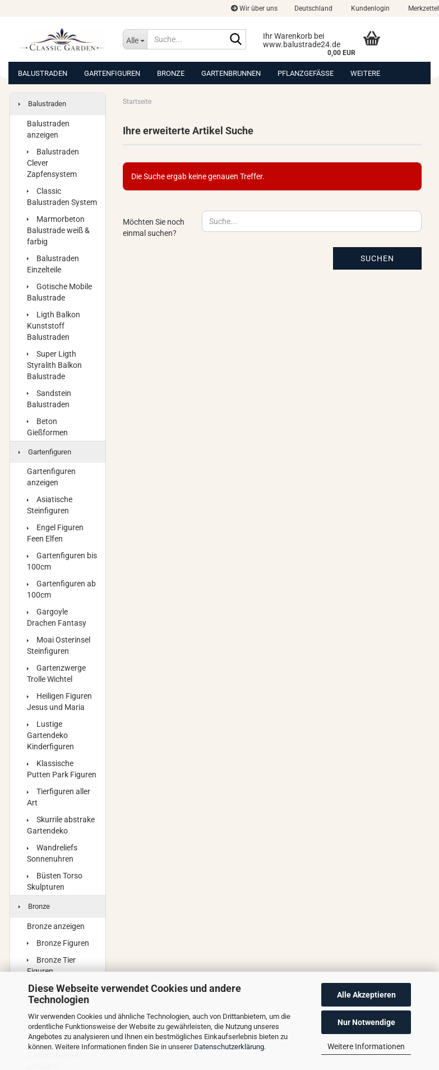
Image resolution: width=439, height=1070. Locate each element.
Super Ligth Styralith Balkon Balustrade (54, 365)
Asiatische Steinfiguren (49, 505)
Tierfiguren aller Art (58, 797)
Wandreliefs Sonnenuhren (52, 853)
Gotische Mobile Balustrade (59, 292)
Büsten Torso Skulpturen (54, 881)
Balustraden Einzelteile (53, 264)
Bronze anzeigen (56, 926)
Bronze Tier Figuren (51, 965)
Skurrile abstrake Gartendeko (61, 825)
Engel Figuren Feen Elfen (55, 533)
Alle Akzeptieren (366, 994)
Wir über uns (254, 8)
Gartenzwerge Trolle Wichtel (56, 673)
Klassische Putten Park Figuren (61, 769)
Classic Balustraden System (62, 196)
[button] (313, 8)
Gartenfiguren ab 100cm (61, 589)
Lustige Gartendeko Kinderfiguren (50, 735)
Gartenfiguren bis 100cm (62, 561)
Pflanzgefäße (306, 73)
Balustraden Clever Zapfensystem (53, 163)
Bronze (170, 73)
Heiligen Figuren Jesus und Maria (59, 701)
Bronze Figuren (58, 943)
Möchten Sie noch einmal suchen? (153, 227)
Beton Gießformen (47, 427)
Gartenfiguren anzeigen (51, 477)
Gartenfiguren (112, 73)
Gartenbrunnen (231, 73)
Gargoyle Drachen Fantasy (56, 617)
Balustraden (42, 73)
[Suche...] (135, 39)
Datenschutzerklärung (229, 1046)
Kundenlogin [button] (369, 8)
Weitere (365, 73)
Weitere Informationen (366, 1046)
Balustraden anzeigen (48, 129)
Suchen (377, 258)
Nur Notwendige (366, 1022)
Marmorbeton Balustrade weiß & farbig (58, 230)
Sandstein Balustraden (49, 399)
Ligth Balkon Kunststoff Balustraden (53, 326)
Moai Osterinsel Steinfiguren (58, 645)
